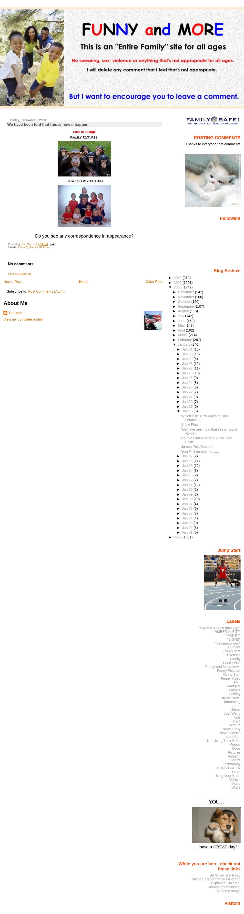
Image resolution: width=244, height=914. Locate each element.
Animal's (23, 247)
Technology (232, 764)
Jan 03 (187, 523)
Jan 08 (187, 499)
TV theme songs (228, 891)
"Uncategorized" (228, 643)
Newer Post (12, 282)
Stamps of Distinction (224, 887)
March (183, 335)
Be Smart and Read (225, 875)
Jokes (236, 709)
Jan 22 (187, 392)
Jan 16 (187, 461)
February (185, 340)
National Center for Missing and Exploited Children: (215, 881)
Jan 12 (187, 480)
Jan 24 (187, 383)
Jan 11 (187, 485)
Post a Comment (19, 274)
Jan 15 (187, 466)
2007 (178, 537)
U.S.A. (235, 772)
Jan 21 (187, 397)
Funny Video (230, 678)
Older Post (154, 282)
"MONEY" (233, 635)
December (186, 292)
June (182, 321)
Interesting (232, 702)
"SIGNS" (234, 639)
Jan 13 (187, 475)
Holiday (235, 694)
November (186, 297)
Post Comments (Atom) (46, 291)
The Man (15, 313)
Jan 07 (187, 504)
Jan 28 (187, 364)
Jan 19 (187, 406)
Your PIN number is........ (200, 451)
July (181, 316)
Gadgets (233, 686)
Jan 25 (187, 378)
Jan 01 (187, 532)
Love (236, 721)
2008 (178, 287)
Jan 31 (187, 349)
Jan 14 (187, 470)
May (181, 325)
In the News (231, 698)
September (187, 306)
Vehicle (234, 780)
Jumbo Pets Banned (197, 447)
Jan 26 (187, 373)
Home (83, 282)
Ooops (235, 745)
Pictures (44, 247)
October (184, 302)
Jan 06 (187, 508)
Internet (235, 706)
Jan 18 (187, 411)
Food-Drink (232, 663)
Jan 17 (187, 456)
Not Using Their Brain (224, 741)
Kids (237, 717)
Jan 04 (187, 518)
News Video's (229, 733)
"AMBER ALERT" (227, 632)
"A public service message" (219, 628)
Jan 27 (187, 368)
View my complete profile (22, 319)
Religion (234, 756)
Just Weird (232, 713)
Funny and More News (222, 667)
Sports (235, 760)
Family (34, 247)
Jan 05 (187, 513)
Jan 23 (187, 387)
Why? (236, 787)
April (182, 330)
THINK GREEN (228, 768)
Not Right (233, 737)
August (184, 311)
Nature (235, 725)
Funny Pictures (229, 671)
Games (234, 690)
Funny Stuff (231, 674)
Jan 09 (187, 494)
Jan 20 (187, 402)
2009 (178, 283)
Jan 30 (187, 354)
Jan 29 (187, 359)
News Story (231, 729)
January (184, 344)
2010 (178, 278)
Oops (236, 748)
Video (236, 783)
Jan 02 (187, 528)
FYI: (237, 682)
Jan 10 (187, 489)
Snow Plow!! (190, 424)
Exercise (234, 655)
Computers (231, 651)
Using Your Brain (227, 776)
